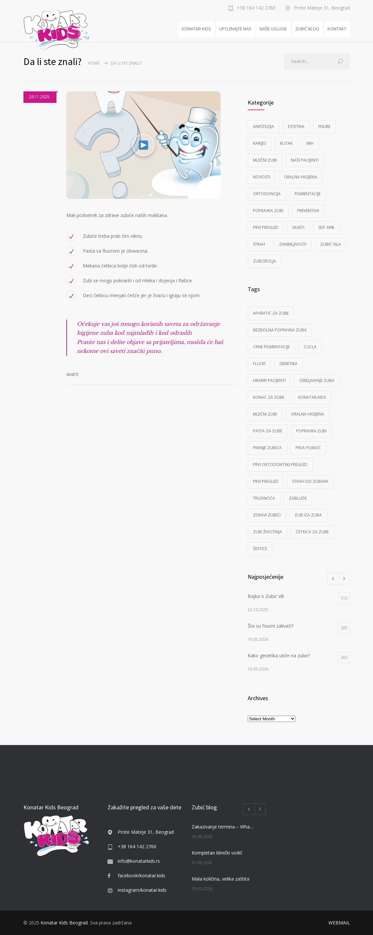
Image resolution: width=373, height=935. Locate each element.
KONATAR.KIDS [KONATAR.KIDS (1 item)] (312, 397)
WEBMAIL (339, 922)
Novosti (261, 177)
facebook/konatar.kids (141, 875)
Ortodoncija (267, 194)
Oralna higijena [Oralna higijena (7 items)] (307, 414)
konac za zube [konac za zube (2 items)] (268, 397)
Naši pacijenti (305, 160)
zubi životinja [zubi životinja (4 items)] (267, 532)
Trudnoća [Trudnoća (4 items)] (264, 498)
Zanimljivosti (292, 244)
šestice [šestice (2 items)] (260, 548)
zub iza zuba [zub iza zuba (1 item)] (308, 515)
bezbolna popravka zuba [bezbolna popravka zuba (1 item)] (280, 330)
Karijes (259, 143)
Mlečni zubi (265, 160)
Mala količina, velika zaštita (220, 879)
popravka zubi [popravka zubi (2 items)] (311, 431)
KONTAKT (336, 29)
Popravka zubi (268, 210)
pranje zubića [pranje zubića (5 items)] (267, 448)
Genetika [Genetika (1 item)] (288, 363)
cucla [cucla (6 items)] (310, 347)
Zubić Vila (330, 244)
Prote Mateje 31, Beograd (146, 832)
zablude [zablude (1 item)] (298, 498)
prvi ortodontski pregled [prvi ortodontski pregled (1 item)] (280, 464)
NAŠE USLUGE (273, 29)
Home (94, 63)
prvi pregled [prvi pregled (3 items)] (265, 481)
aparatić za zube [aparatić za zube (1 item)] (271, 313)
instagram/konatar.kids (142, 890)
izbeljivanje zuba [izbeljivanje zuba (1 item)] (316, 380)
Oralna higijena (300, 177)
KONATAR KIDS (196, 29)
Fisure (324, 126)
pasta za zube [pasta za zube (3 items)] (267, 431)
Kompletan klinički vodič (217, 853)
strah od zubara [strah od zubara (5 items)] (310, 481)
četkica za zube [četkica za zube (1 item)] (312, 532)
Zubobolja (264, 261)
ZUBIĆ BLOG (307, 29)
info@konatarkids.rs (139, 861)
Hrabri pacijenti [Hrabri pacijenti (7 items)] (269, 380)
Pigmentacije (308, 194)
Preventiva (308, 210)
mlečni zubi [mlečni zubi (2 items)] (265, 414)
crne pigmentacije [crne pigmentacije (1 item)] (271, 347)
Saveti (72, 374)
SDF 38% (326, 227)
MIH (310, 143)
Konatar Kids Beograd (64, 922)
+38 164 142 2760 (256, 8)
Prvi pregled (265, 227)
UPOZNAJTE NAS (235, 29)
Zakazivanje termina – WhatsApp (223, 827)
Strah (259, 244)
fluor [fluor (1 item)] (259, 363)
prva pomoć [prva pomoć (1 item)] (308, 448)
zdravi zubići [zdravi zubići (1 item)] (267, 515)
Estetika (296, 126)
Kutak (286, 143)
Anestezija (263, 126)
